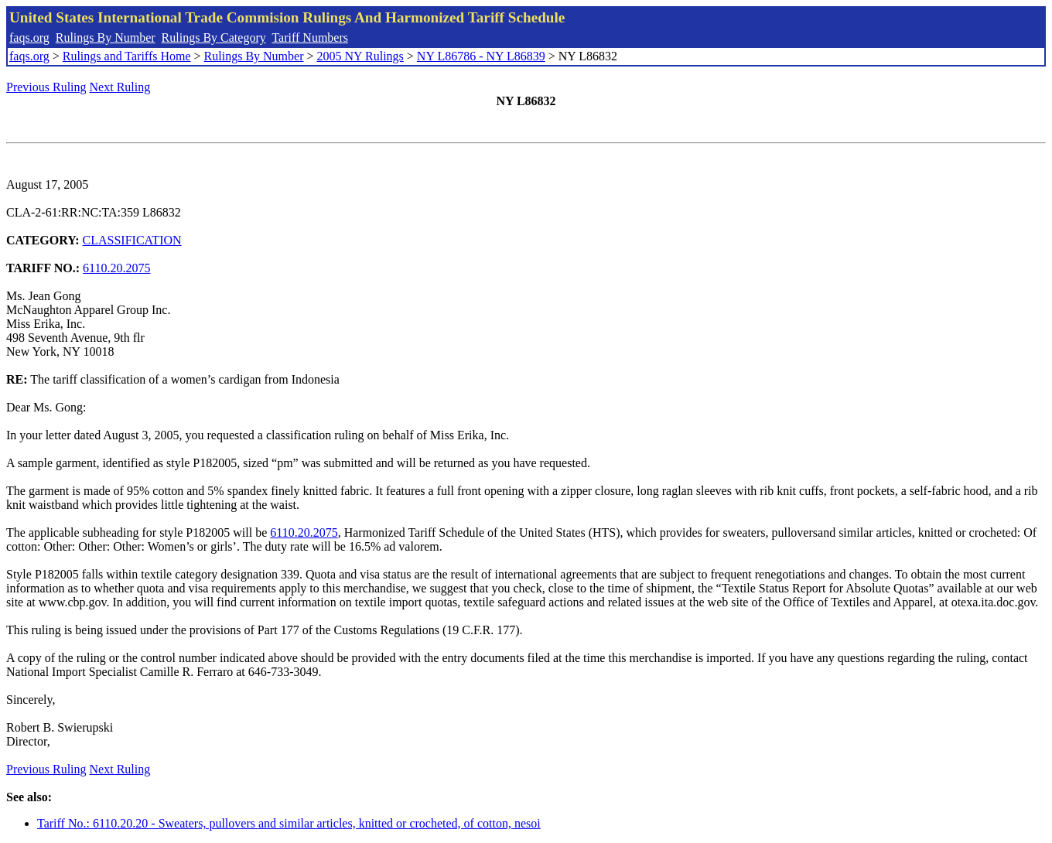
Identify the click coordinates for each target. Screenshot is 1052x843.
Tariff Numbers (310, 37)
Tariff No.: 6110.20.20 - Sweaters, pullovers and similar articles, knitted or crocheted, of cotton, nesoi (289, 823)
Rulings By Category (214, 37)
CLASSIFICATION (132, 240)
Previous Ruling (46, 87)
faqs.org (29, 37)
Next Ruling (120, 87)
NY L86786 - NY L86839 (481, 56)
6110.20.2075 (116, 268)
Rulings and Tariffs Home (127, 56)
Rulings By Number (105, 37)
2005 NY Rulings (360, 56)
